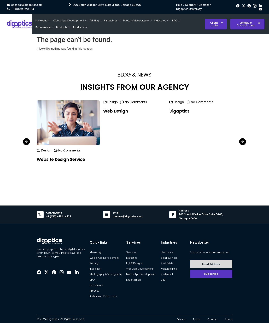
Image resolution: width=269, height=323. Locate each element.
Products (63, 27)
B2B (163, 279)
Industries (162, 20)
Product (94, 290)
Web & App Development (70, 20)
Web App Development (139, 268)
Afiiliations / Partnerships (103, 296)
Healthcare (167, 252)
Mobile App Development (140, 274)
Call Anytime (54, 212)
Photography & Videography (106, 274)
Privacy (181, 319)
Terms (196, 319)
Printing (96, 20)
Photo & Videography (138, 20)
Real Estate (167, 263)
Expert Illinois (133, 279)
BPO (176, 20)
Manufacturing (169, 268)
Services (131, 252)
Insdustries (112, 20)
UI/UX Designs (134, 263)
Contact (213, 319)
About (228, 319)
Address (184, 210)
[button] (26, 141)
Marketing (43, 20)
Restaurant (167, 274)
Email (116, 212)
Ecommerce (44, 27)
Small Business (169, 257)
